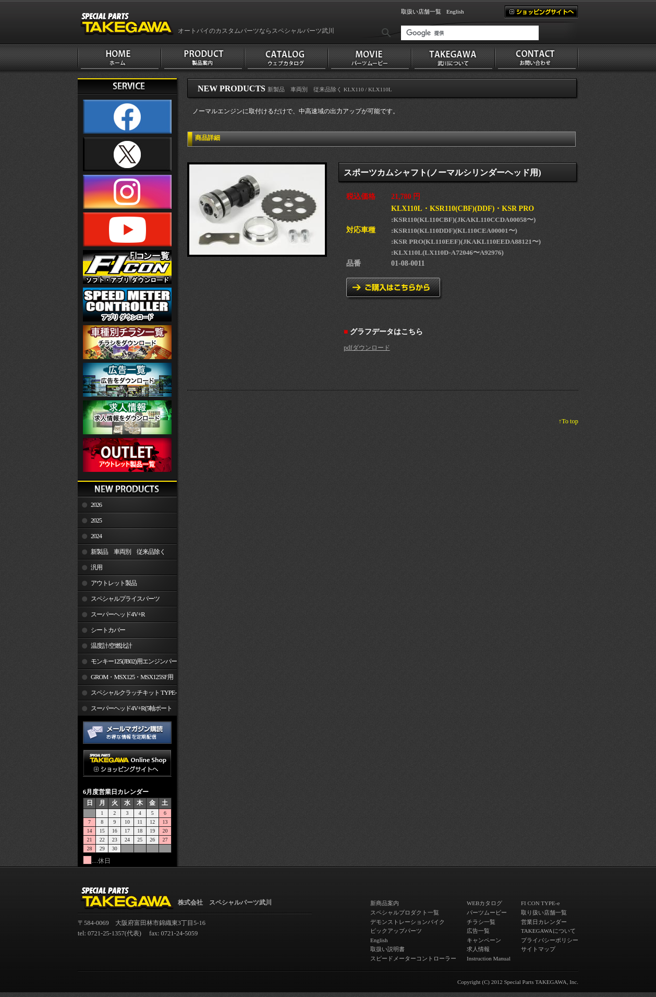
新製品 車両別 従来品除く (128, 551)
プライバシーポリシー (549, 940)
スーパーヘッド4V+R (118, 614)
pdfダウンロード (367, 347)
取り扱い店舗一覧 (544, 912)
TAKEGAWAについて (548, 931)
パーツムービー (487, 912)
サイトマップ (538, 949)
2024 (96, 536)
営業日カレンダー (544, 922)
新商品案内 (384, 903)
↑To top (568, 421)
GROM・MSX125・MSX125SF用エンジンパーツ (125, 679)
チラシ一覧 (481, 922)
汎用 (96, 567)
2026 (96, 504)
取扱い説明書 (387, 949)
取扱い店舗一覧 (421, 11)
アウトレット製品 (114, 583)
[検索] (470, 33)
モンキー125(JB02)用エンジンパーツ (127, 663)
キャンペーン (484, 940)
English (455, 11)
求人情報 (478, 949)
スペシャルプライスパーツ (125, 598)
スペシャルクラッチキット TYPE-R (127, 695)
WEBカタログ (484, 903)
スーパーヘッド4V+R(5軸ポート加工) (125, 710)
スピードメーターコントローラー (413, 958)
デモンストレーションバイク (407, 922)
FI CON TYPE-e (540, 903)
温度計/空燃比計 (111, 645)
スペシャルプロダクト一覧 (404, 912)
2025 (96, 520)
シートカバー (108, 630)
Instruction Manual (489, 958)
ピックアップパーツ (396, 931)
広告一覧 (478, 931)
